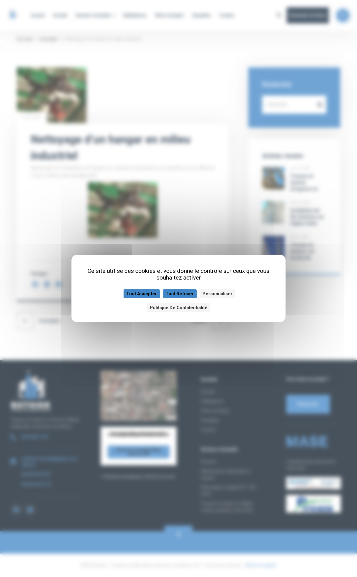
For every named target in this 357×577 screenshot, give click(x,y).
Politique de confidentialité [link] (179, 307)
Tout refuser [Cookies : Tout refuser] (180, 293)
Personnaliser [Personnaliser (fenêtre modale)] (217, 293)
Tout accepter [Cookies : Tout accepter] (141, 293)
